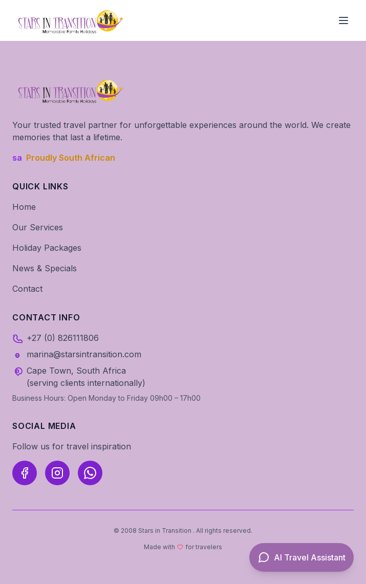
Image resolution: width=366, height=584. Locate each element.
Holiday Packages (46, 248)
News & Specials (44, 268)
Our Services (37, 227)
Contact (27, 289)
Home (24, 207)
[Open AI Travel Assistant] (301, 557)
